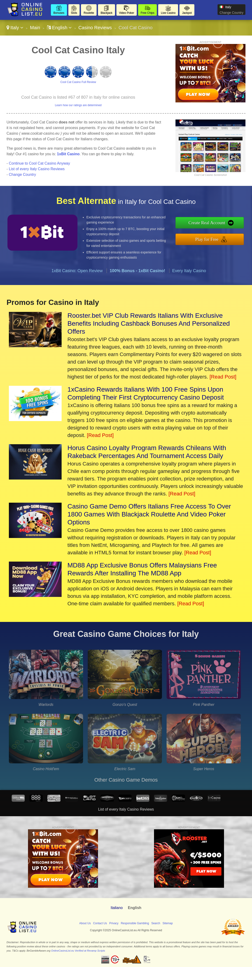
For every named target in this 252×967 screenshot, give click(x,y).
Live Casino (168, 12)
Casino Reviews (95, 27)
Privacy (113, 923)
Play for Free (206, 239)
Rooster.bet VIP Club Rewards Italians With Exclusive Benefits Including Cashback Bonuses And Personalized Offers (148, 323)
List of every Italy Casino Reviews (37, 169)
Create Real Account (207, 222)
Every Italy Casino (189, 270)
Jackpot (187, 12)
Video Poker (126, 12)
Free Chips (147, 12)
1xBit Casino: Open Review (77, 270)
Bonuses (58, 12)
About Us (85, 923)
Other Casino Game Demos (126, 780)
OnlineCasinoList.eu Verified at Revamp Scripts (78, 950)
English (59, 27)
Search (155, 923)
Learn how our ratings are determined (78, 105)
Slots (74, 12)
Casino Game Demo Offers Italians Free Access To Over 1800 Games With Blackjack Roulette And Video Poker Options (149, 514)
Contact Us (100, 923)
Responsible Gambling (135, 923)
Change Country (231, 12)
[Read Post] (223, 377)
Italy (15, 27)
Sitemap (167, 923)
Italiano (117, 908)
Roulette (89, 12)
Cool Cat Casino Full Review (78, 82)
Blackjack (106, 12)
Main (35, 27)
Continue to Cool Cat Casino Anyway (39, 163)
